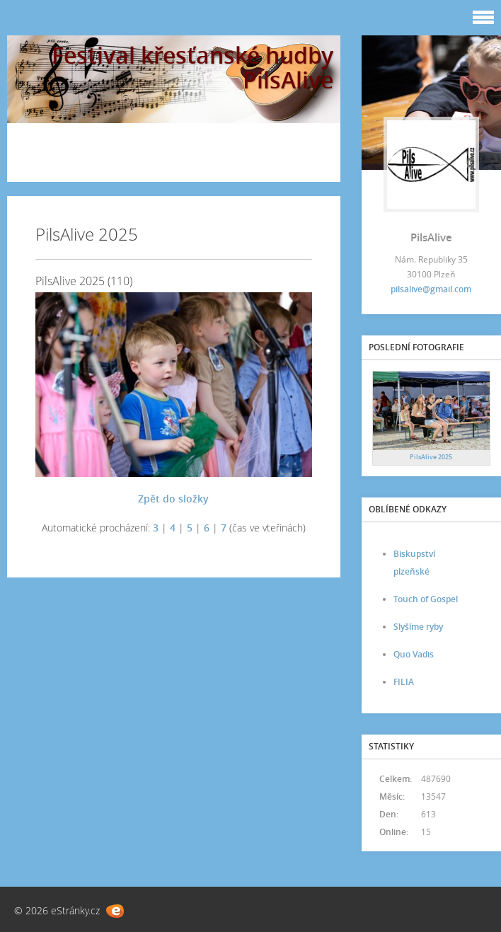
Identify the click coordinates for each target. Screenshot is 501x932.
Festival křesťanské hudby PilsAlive (192, 67)
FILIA (403, 682)
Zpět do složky (173, 498)
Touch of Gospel (425, 599)
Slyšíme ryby (418, 627)
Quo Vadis (413, 654)
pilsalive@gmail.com (431, 289)
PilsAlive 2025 (431, 456)
